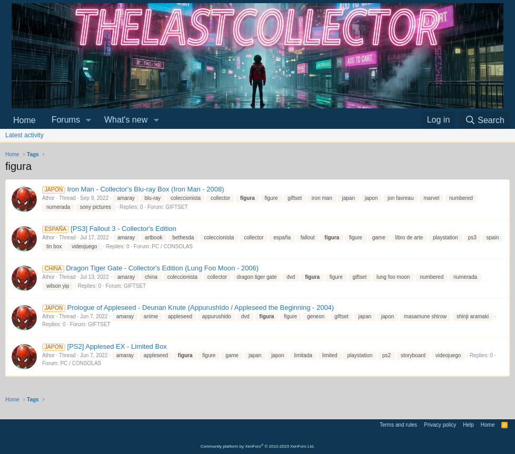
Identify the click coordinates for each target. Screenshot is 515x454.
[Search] (484, 120)
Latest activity (24, 135)
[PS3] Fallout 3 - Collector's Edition (109, 229)
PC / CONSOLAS (172, 246)
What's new (125, 119)
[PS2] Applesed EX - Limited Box (104, 346)
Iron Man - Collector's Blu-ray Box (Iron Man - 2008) (133, 189)
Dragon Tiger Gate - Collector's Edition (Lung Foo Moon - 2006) (150, 268)
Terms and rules (398, 425)
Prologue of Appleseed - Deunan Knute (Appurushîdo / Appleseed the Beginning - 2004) (188, 307)
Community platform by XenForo (258, 446)
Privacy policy (440, 425)
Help (468, 425)
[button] (88, 120)
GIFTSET (176, 207)
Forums (66, 119)
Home (24, 120)
